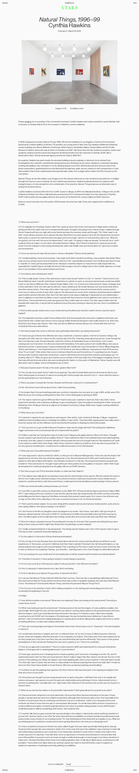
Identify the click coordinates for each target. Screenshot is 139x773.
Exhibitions (69, 3)
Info (135, 3)
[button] (69, 69)
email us (28, 121)
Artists (5, 3)
